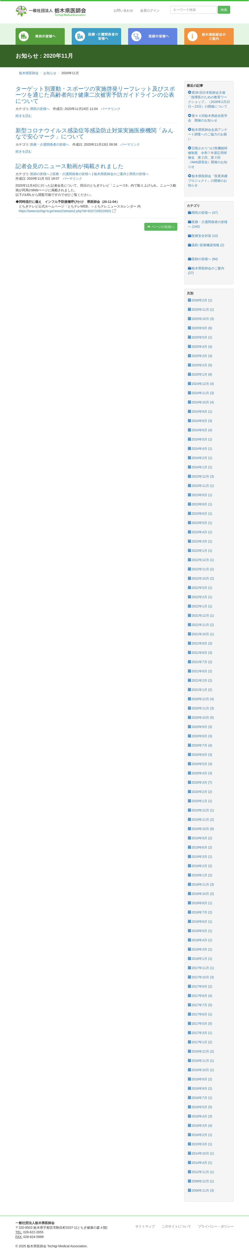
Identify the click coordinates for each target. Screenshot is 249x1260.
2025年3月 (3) (200, 356)
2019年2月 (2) (200, 866)
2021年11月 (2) (201, 625)
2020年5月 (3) (200, 764)
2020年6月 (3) (200, 754)
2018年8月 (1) (200, 903)
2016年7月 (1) (200, 1098)
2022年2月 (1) (200, 597)
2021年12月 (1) (201, 615)
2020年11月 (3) (201, 708)
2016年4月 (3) (200, 1116)
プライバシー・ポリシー (216, 1226)
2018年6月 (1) (200, 921)
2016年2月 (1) (200, 1135)
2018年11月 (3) (201, 884)
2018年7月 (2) (200, 912)
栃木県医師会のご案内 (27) (206, 270)
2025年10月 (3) (201, 319)
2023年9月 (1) (200, 495)
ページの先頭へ (160, 227)
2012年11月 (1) (201, 1172)
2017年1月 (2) (200, 1042)
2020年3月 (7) (200, 782)
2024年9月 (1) (200, 411)
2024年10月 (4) (201, 402)
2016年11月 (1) (201, 1060)
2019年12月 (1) (201, 810)
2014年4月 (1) (200, 1162)
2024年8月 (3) (200, 421)
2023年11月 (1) (201, 486)
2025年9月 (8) (200, 328)
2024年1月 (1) (200, 467)
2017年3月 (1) (200, 1033)
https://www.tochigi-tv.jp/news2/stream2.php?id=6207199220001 (67, 211)
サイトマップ (145, 1226)
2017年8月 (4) (200, 996)
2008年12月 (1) (201, 1181)
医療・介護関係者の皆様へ (49, 144)
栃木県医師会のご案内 (110, 174)
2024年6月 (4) (200, 430)
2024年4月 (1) (200, 448)
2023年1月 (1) (200, 550)
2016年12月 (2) (201, 1051)
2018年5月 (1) (200, 931)
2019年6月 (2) (200, 847)
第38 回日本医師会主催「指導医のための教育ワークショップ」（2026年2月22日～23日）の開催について (209, 99)
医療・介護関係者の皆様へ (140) (207, 224)
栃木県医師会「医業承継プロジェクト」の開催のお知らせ (207, 180)
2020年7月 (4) (200, 745)
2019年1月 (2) (200, 875)
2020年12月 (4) (201, 699)
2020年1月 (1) (200, 801)
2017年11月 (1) (201, 968)
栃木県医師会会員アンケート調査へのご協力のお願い (207, 134)
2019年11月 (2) (201, 819)
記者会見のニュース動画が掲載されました (70, 166)
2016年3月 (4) (200, 1125)
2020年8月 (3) (200, 736)
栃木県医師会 (29, 73)
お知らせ (49, 73)
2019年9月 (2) (200, 838)
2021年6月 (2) (200, 671)
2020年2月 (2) (200, 792)
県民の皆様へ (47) (203, 212)
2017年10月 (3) (201, 977)
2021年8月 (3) (200, 652)
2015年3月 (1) (200, 1144)
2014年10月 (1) (201, 1153)
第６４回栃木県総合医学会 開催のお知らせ (207, 118)
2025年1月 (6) (200, 374)
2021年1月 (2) (200, 690)
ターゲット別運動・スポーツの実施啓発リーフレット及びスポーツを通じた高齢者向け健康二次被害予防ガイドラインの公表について (95, 95)
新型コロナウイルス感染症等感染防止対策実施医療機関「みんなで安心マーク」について (95, 133)
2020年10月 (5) (201, 717)
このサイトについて (176, 1226)
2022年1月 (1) (200, 606)
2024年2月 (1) (200, 458)
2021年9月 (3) (200, 643)
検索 (224, 10)
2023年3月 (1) (200, 541)
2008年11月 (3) (201, 1190)
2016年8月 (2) (200, 1088)
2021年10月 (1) (201, 634)
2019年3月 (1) (200, 856)
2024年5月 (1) (200, 439)
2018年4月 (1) (200, 940)
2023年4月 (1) (200, 532)
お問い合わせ (123, 10)
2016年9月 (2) (200, 1079)
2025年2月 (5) (200, 365)
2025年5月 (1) (200, 337)
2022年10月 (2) (201, 578)
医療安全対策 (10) (203, 236)
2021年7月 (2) (200, 662)
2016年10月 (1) (201, 1070)
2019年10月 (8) (201, 829)
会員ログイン (150, 10)
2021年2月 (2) (200, 680)
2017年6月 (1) (200, 1014)
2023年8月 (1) (200, 504)
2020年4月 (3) (200, 773)
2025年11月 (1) (201, 309)
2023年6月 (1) (200, 513)
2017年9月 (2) (200, 986)
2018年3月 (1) (200, 949)
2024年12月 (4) (201, 384)
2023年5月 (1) (200, 523)
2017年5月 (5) (200, 1023)
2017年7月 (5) (200, 1005)
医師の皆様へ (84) (203, 259)
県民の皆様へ (40, 109)
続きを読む (24, 116)
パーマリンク (110, 109)
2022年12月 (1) (201, 560)
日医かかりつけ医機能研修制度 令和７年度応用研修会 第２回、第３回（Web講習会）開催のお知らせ (207, 157)
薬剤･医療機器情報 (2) (206, 245)
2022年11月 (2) (201, 569)
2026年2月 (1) (200, 300)
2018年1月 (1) (200, 958)
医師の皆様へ (40, 174)
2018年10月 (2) (201, 894)
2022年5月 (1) (200, 588)
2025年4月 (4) (200, 346)
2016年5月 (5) (200, 1107)
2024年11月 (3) (201, 393)
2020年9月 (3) (200, 727)
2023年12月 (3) (201, 476)
